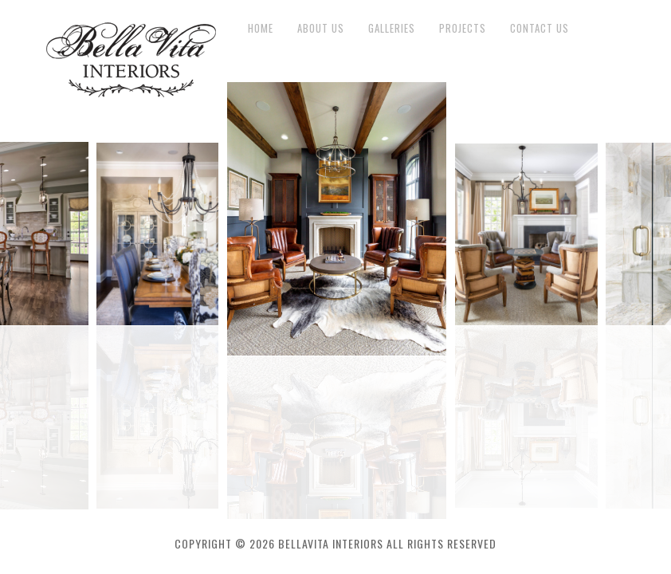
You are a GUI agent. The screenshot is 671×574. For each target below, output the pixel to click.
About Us (320, 28)
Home (260, 28)
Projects (462, 28)
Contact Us (539, 28)
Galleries (391, 28)
